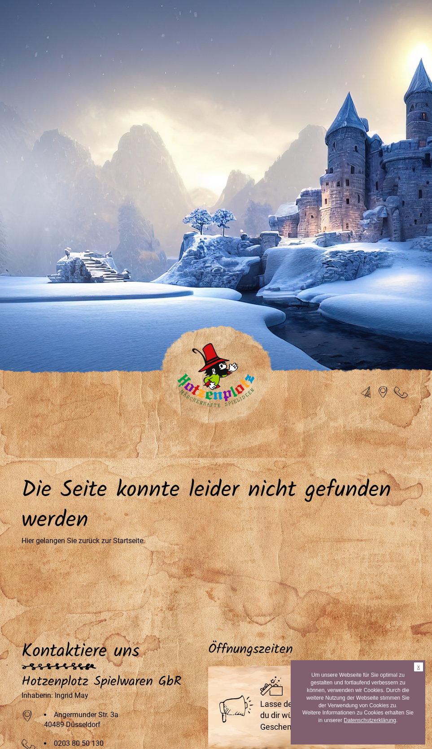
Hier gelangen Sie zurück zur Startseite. (83, 540)
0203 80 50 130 (79, 743)
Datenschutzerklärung (370, 720)
